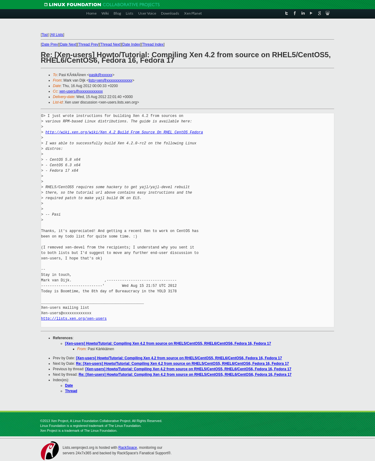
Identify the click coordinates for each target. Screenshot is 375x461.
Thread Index (153, 44)
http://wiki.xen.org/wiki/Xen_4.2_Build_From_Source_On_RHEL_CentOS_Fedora (124, 132)
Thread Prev (88, 44)
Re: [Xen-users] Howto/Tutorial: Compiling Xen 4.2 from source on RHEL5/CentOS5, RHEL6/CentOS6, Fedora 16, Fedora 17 (182, 363)
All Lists (57, 35)
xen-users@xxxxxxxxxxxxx (81, 91)
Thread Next (110, 44)
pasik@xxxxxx (100, 75)
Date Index (131, 44)
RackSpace (127, 447)
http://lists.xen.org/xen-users (74, 318)
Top (44, 35)
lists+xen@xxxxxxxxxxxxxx (110, 80)
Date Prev (50, 44)
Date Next (68, 44)
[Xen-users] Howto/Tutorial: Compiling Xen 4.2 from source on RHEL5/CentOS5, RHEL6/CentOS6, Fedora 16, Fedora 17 (168, 343)
